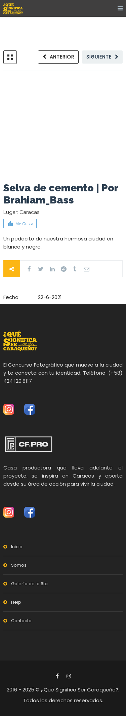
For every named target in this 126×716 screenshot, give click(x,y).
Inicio (17, 546)
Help (16, 602)
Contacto (21, 620)
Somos (19, 565)
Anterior (62, 56)
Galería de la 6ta (29, 583)
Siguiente (99, 56)
